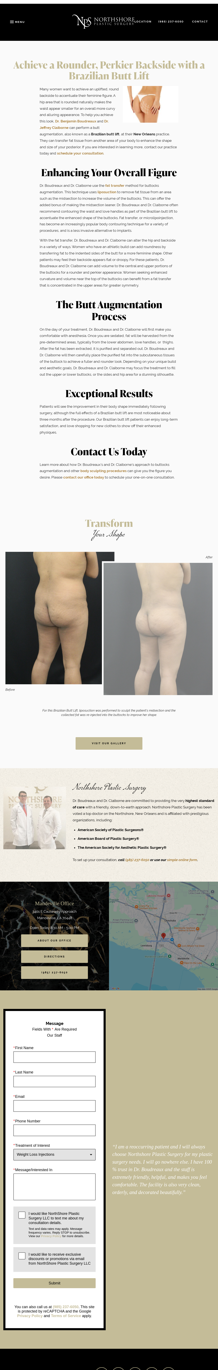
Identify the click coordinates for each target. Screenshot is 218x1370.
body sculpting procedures (103, 471)
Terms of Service (66, 1316)
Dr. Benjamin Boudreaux (75, 121)
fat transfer (114, 185)
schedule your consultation (80, 153)
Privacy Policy (51, 1236)
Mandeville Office (54, 903)
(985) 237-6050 (137, 860)
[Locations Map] (163, 936)
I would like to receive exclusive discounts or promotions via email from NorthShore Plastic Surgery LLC (60, 1258)
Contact (200, 21)
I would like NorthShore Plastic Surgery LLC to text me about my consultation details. (60, 1225)
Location (143, 21)
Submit (54, 1283)
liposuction (107, 192)
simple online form (182, 860)
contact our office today (83, 477)
